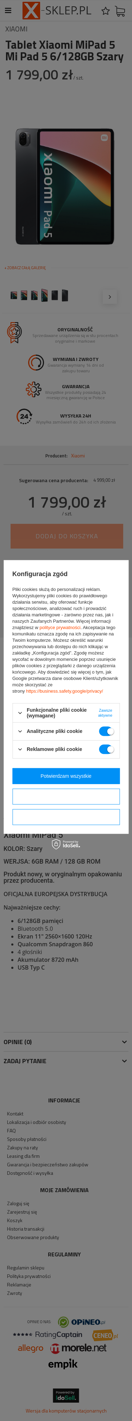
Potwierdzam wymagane (66, 817)
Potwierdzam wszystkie (66, 776)
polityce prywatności (59, 627)
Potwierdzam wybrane (66, 796)
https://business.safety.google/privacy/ (64, 691)
